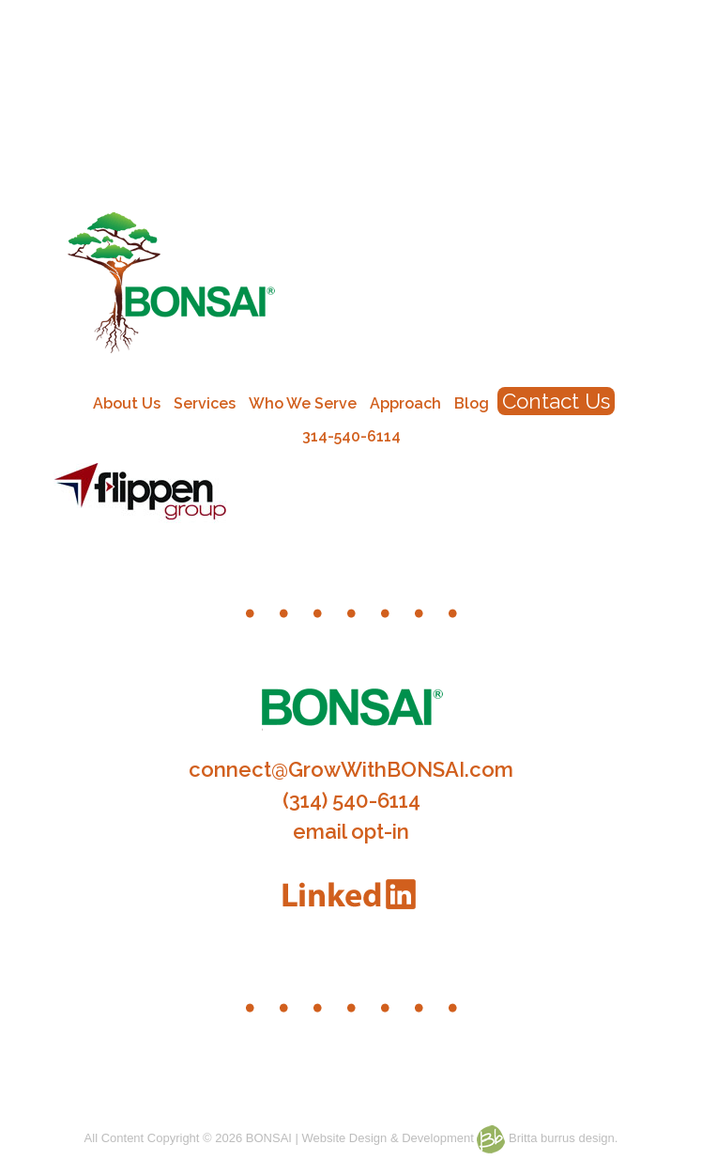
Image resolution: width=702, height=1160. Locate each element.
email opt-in (351, 831)
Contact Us (556, 401)
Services (205, 403)
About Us (126, 403)
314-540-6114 (351, 436)
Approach (405, 403)
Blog (471, 403)
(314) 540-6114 (351, 800)
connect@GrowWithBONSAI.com (351, 769)
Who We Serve (303, 403)
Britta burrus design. (547, 1138)
